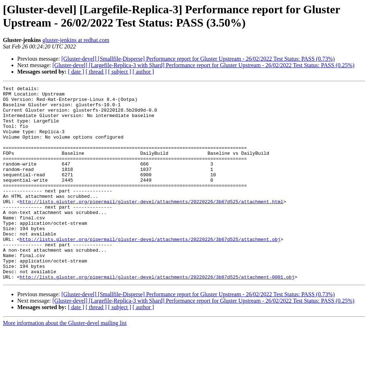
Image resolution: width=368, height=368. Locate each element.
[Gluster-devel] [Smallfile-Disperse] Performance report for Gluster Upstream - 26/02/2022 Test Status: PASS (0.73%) (198, 59)
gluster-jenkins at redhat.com (75, 40)
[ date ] (76, 72)
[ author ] (143, 72)
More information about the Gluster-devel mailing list (65, 362)
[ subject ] (119, 72)
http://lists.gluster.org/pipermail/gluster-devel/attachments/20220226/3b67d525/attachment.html (151, 225)
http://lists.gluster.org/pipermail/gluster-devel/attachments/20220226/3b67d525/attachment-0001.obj (157, 315)
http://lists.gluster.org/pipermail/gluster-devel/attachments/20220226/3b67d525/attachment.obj (150, 270)
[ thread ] (96, 72)
